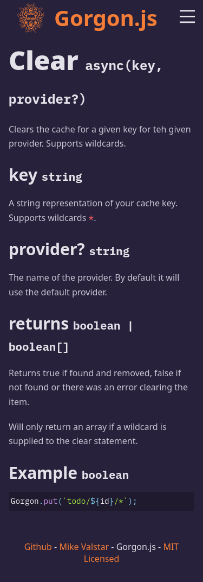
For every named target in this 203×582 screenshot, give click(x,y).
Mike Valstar (84, 547)
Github (38, 547)
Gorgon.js (87, 18)
